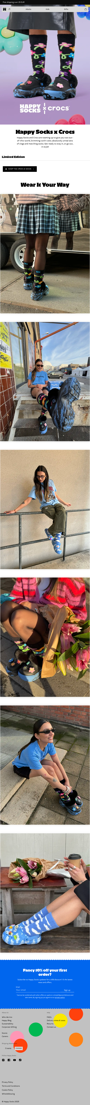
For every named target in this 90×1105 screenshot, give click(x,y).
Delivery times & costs (56, 1021)
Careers (5, 1036)
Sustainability (7, 1024)
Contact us (51, 1027)
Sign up (67, 990)
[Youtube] (14, 1060)
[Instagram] (3, 1060)
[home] (4, 9)
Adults (28, 9)
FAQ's (49, 1017)
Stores (4, 1033)
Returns (50, 1024)
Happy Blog (6, 1021)
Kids (47, 9)
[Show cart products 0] (85, 9)
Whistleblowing (8, 1094)
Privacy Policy (7, 1082)
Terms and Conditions (11, 1086)
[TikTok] (20, 1060)
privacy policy (60, 997)
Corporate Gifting (9, 1027)
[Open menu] (9, 9)
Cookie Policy (7, 1090)
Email (38, 989)
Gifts (66, 9)
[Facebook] (9, 1060)
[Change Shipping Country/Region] (12, 1048)
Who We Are (7, 1017)
